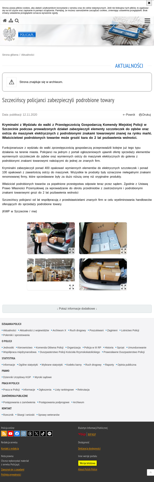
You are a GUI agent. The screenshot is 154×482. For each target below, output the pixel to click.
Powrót (129, 114)
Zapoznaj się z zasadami (12, 469)
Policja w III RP (92, 347)
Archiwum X (59, 330)
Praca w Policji (10, 383)
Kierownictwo (25, 347)
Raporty (109, 364)
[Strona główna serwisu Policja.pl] (5, 20)
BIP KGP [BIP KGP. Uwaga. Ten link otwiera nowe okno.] (92, 434)
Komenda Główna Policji (49, 347)
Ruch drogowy (78, 330)
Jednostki (8, 347)
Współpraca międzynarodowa (20, 352)
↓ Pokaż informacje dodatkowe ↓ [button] (77, 308)
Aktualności (27, 54)
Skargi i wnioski (25, 414)
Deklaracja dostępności (89, 448)
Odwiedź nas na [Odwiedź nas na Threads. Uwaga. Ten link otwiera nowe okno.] (30, 433)
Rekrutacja (83, 389)
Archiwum (78, 402)
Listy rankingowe (64, 389)
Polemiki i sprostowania (16, 335)
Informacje (9, 364)
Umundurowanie (137, 347)
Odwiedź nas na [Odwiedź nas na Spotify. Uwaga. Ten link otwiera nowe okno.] (49, 433)
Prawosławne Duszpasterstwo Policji (124, 352)
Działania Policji (11, 324)
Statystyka (8, 358)
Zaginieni (112, 330)
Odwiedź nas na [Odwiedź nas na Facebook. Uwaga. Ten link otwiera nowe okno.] (17, 433)
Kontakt (7, 408)
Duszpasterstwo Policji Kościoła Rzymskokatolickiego (70, 352)
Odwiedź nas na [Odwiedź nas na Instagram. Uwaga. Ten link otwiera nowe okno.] (23, 433)
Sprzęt (120, 347)
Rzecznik (8, 414)
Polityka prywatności (11, 474)
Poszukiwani (96, 330)
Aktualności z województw (34, 330)
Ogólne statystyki (28, 364)
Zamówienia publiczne (15, 396)
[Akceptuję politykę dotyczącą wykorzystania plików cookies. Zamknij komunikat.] (149, 3)
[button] (147, 21)
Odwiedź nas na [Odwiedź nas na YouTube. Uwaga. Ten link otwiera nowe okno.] (10, 433)
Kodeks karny (74, 364)
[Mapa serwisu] (11, 20)
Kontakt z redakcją (10, 448)
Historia (109, 347)
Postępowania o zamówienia (19, 402)
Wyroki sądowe (43, 377)
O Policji (7, 341)
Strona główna (10, 54)
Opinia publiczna (126, 364)
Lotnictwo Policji (130, 330)
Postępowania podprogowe (54, 402)
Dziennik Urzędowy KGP (17, 377)
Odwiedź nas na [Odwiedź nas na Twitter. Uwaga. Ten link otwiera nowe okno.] (36, 433)
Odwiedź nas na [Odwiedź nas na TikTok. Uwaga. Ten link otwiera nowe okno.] (43, 433)
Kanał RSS (4, 433)
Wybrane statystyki (52, 364)
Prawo (5, 371)
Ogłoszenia (45, 389)
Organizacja (74, 347)
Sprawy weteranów (48, 414)
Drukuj (145, 114)
